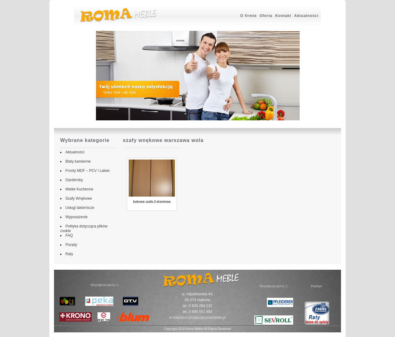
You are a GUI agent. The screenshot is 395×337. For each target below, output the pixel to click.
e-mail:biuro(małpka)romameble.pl (197, 317)
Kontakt (283, 16)
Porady (70, 245)
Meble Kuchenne (78, 189)
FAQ (68, 235)
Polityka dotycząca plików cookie (91, 226)
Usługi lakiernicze (78, 208)
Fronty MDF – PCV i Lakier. (86, 170)
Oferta (266, 16)
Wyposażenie (75, 217)
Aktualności (306, 16)
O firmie (248, 16)
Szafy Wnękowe (77, 198)
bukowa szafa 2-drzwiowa (152, 201)
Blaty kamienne (76, 161)
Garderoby (73, 180)
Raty (68, 254)
